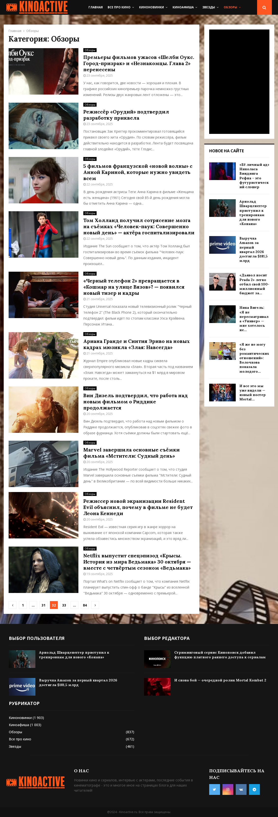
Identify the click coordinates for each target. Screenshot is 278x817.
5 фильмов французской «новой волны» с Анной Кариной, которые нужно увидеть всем (137, 172)
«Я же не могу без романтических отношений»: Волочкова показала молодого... (254, 357)
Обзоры (230, 7)
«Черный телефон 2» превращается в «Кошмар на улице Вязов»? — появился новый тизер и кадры (134, 287)
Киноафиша (183, 7)
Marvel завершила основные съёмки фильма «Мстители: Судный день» (131, 453)
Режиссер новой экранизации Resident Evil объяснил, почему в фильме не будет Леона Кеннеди (138, 507)
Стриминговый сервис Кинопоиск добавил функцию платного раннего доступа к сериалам (220, 654)
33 (64, 605)
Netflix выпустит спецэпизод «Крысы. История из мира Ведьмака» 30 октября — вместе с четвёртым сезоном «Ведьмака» (137, 561)
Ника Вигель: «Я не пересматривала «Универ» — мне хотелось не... (253, 318)
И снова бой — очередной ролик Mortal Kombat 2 (220, 680)
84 (85, 605)
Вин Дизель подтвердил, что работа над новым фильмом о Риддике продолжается (135, 401)
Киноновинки (151, 7)
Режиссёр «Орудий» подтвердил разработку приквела (126, 115)
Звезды (208, 7)
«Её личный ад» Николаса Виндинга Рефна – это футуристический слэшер (254, 175)
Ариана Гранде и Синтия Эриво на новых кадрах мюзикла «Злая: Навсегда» (136, 344)
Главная (95, 7)
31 (43, 605)
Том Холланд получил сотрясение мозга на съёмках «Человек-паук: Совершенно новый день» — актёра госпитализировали (138, 226)
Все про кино (119, 7)
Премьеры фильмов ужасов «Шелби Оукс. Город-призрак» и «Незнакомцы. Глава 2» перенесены (138, 63)
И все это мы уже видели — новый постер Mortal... (252, 393)
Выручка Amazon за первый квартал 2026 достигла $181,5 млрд (253, 249)
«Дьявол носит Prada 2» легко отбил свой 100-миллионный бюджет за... (254, 284)
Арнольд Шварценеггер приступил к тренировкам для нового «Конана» (253, 212)
